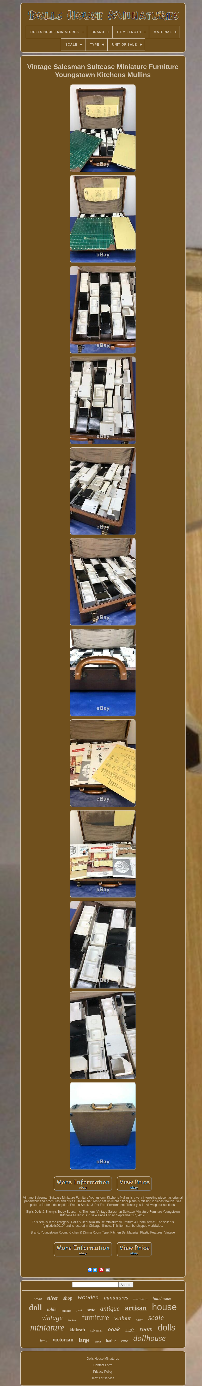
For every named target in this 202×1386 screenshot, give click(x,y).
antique (110, 1308)
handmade (162, 1298)
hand (43, 1341)
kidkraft (77, 1329)
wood (38, 1299)
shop (67, 1298)
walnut (122, 1318)
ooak (114, 1329)
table (52, 1309)
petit (79, 1310)
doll (35, 1307)
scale (156, 1317)
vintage (52, 1318)
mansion (140, 1298)
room (146, 1329)
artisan (136, 1308)
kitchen (72, 1320)
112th (129, 1330)
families (66, 1310)
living (98, 1341)
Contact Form (102, 1365)
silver (52, 1298)
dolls (166, 1327)
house (164, 1307)
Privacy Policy (103, 1371)
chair (139, 1320)
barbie (111, 1341)
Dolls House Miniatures (103, 1358)
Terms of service (102, 1378)
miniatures (116, 1297)
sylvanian (96, 1330)
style (91, 1310)
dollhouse (149, 1338)
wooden (88, 1297)
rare (124, 1341)
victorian (62, 1339)
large (84, 1340)
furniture (95, 1317)
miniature (47, 1327)
